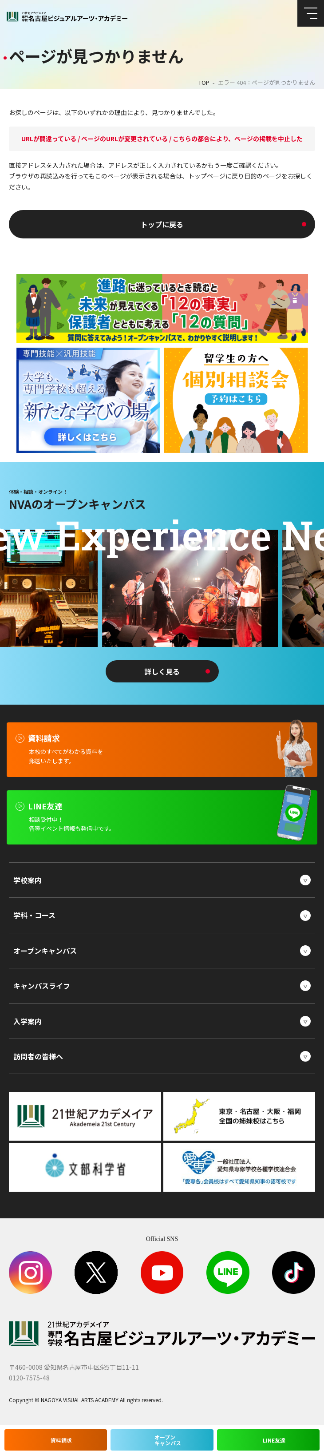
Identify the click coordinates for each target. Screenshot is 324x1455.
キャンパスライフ (41, 985)
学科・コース (34, 915)
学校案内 (27, 880)
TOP (203, 82)
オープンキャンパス (45, 950)
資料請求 (61, 1439)
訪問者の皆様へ (38, 1056)
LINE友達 (274, 1439)
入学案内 (27, 1021)
